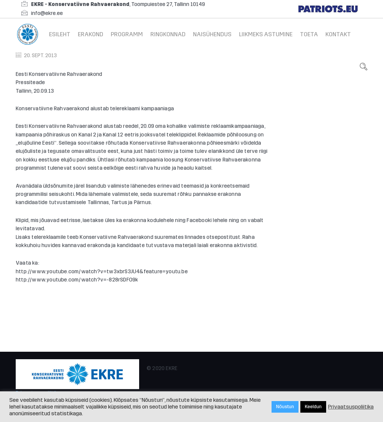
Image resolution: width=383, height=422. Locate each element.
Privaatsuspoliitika (351, 406)
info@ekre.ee (47, 13)
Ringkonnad (168, 34)
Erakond (90, 34)
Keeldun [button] (313, 407)
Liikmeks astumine (265, 34)
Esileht (59, 34)
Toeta (309, 34)
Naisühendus (212, 34)
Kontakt (338, 34)
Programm (127, 34)
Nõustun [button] (285, 407)
